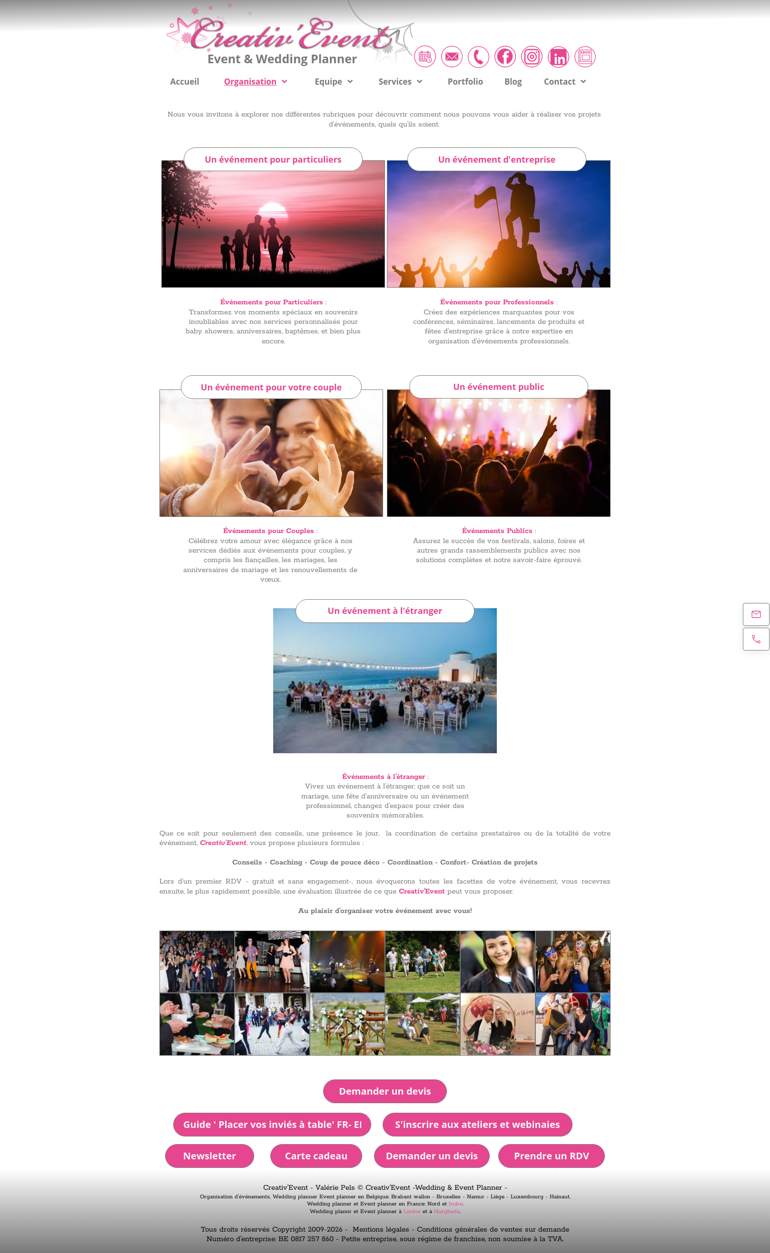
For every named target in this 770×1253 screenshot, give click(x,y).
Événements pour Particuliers (271, 302)
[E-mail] (756, 614)
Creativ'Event (422, 891)
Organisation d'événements (235, 1196)
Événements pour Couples (268, 530)
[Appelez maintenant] (756, 639)
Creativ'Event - (289, 1187)
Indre (456, 1203)
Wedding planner (295, 1196)
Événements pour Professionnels (497, 302)
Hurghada (447, 1211)
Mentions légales (381, 1229)
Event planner (337, 1196)
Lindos (412, 1211)
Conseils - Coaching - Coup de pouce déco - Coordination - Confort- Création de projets (385, 862)
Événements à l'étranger (383, 776)
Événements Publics (497, 530)
